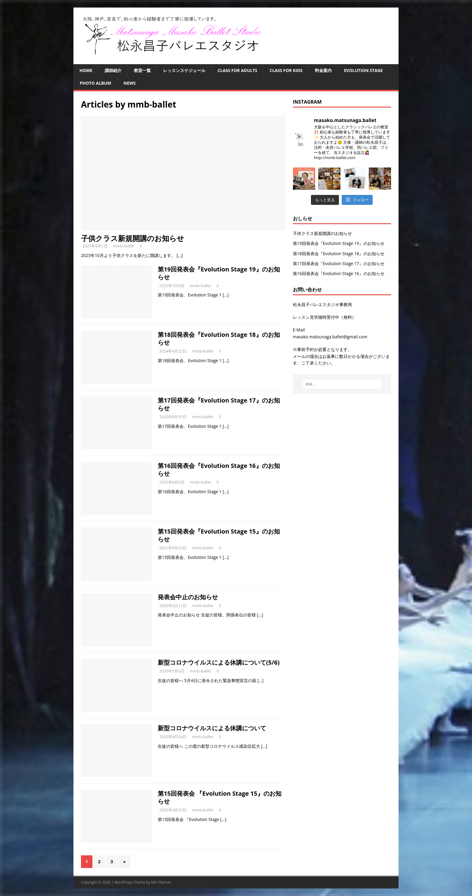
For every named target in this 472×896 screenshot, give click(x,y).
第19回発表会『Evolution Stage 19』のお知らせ (219, 273)
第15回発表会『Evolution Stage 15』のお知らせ (219, 535)
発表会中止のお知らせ (188, 597)
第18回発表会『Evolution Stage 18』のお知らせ (219, 338)
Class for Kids (286, 70)
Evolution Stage (363, 70)
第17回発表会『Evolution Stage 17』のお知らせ (219, 404)
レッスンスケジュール (184, 70)
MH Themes (161, 882)
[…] (180, 255)
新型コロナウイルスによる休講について (212, 728)
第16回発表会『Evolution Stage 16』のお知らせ (219, 470)
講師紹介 (113, 70)
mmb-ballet (123, 246)
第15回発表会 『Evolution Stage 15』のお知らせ (219, 797)
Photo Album (95, 83)
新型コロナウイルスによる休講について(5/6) (219, 662)
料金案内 (323, 70)
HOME (85, 70)
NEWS (129, 83)
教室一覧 (142, 70)
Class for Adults (237, 70)
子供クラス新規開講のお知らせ (132, 238)
